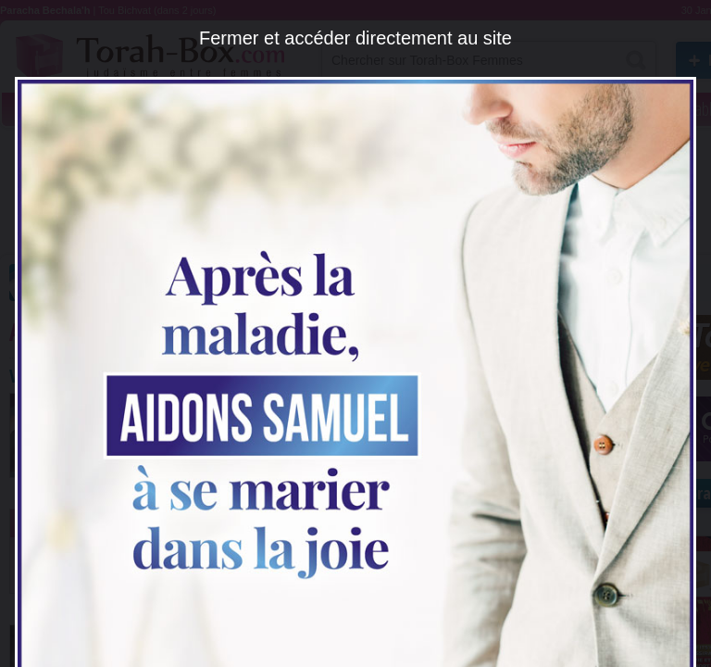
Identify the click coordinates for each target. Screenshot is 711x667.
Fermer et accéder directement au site (355, 38)
